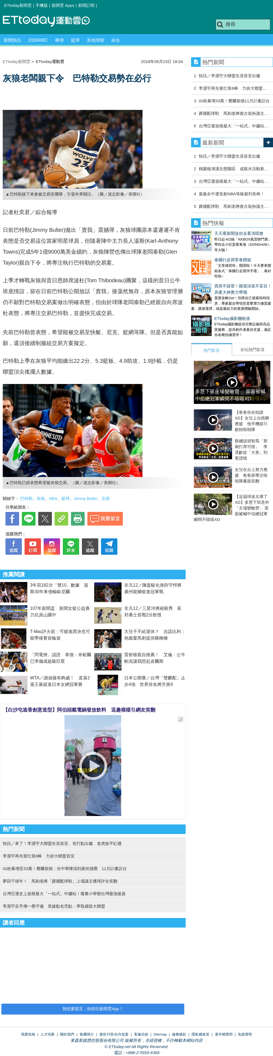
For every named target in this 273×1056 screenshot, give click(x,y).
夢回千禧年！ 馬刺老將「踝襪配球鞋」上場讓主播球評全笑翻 (60, 881)
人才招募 (47, 1034)
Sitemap (160, 1034)
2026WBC (38, 40)
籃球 (75, 40)
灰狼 (41, 498)
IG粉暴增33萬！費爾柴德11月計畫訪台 (234, 100)
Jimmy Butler (85, 498)
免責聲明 (245, 1034)
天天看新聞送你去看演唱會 (215, 233)
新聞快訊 (12, 40)
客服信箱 (141, 1034)
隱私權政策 (200, 1034)
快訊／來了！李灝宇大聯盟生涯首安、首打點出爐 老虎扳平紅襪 (62, 843)
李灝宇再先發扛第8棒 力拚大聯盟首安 (39, 856)
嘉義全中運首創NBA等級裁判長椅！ (232, 193)
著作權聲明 (224, 1034)
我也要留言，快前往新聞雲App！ (93, 1008)
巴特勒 (26, 498)
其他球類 (95, 40)
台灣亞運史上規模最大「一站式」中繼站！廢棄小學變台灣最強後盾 (64, 893)
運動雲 (50, 21)
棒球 (59, 40)
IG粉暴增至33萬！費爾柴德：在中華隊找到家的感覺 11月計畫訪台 (65, 868)
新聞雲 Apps (63, 5)
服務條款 (179, 1034)
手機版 (41, 5)
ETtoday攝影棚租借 (209, 307)
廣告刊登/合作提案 (114, 1034)
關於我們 (67, 1034)
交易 (106, 498)
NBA (53, 498)
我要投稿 (28, 1034)
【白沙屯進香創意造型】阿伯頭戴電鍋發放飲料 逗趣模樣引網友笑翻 (79, 710)
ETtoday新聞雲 (18, 5)
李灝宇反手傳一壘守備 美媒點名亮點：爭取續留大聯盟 (54, 906)
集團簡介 (87, 1034)
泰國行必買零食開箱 (209, 254)
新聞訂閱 (86, 5)
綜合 (115, 40)
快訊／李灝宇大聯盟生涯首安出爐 (229, 75)
